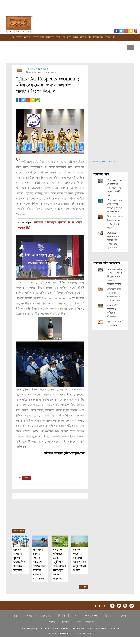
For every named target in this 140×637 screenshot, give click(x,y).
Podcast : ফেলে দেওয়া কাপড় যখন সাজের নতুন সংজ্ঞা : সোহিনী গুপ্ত (115, 188)
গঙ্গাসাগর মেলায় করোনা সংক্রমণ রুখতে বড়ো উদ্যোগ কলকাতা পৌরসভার (39, 563)
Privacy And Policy (61, 628)
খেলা (63, 37)
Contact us (114, 628)
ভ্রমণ (42, 37)
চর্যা (13, 37)
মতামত (75, 37)
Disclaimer (101, 628)
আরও (84, 586)
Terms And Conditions (83, 628)
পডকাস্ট (107, 37)
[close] (131, 47)
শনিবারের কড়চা (98, 37)
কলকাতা (19, 37)
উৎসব (69, 37)
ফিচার (58, 37)
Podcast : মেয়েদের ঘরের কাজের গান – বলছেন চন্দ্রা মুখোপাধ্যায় (113, 240)
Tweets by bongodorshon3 (103, 161)
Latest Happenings (29, 628)
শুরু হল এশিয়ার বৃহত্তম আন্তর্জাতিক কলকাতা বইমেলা (19, 559)
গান (89, 37)
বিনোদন (36, 37)
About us (45, 628)
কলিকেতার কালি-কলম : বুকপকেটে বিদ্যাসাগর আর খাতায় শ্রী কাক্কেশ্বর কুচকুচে (114, 277)
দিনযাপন (26, 477)
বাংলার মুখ (27, 37)
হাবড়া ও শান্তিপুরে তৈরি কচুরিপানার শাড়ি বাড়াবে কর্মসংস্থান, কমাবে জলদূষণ (59, 563)
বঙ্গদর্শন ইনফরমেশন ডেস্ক (37, 69)
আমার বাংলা (50, 37)
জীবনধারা (83, 37)
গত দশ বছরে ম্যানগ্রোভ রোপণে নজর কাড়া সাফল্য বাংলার (79, 559)
